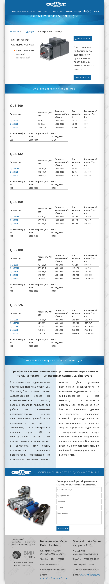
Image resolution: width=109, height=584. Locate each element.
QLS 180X (14, 278)
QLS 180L (14, 271)
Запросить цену (82, 77)
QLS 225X (14, 333)
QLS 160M (14, 216)
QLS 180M (14, 268)
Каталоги (39, 11)
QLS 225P (14, 330)
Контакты (60, 11)
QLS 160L (14, 220)
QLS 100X (14, 127)
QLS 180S (14, 264)
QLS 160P (14, 223)
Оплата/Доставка (49, 11)
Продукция (31, 11)
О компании (21, 11)
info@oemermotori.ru (90, 574)
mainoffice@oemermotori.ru (53, 578)
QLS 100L (14, 124)
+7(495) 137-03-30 (91, 11)
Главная (13, 11)
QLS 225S (14, 319)
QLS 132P (14, 172)
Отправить (63, 528)
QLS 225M (14, 323)
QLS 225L (14, 326)
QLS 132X (14, 175)
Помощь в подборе (73, 11)
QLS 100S (14, 120)
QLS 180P (14, 275)
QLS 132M (14, 168)
